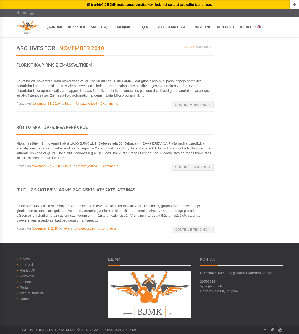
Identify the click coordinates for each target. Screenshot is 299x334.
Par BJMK (122, 27)
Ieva (68, 103)
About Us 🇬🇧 (250, 27)
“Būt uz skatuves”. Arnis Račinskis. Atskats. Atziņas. (76, 189)
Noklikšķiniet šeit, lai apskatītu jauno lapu (179, 4)
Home (184, 47)
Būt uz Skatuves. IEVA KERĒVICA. (52, 127)
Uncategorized (86, 103)
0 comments (109, 103)
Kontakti (225, 27)
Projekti (143, 27)
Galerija (26, 282)
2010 (192, 47)
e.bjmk (25, 259)
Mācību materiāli (172, 27)
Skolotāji (100, 27)
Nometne (202, 27)
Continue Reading (192, 105)
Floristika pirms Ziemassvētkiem (54, 64)
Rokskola (76, 27)
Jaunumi (54, 27)
